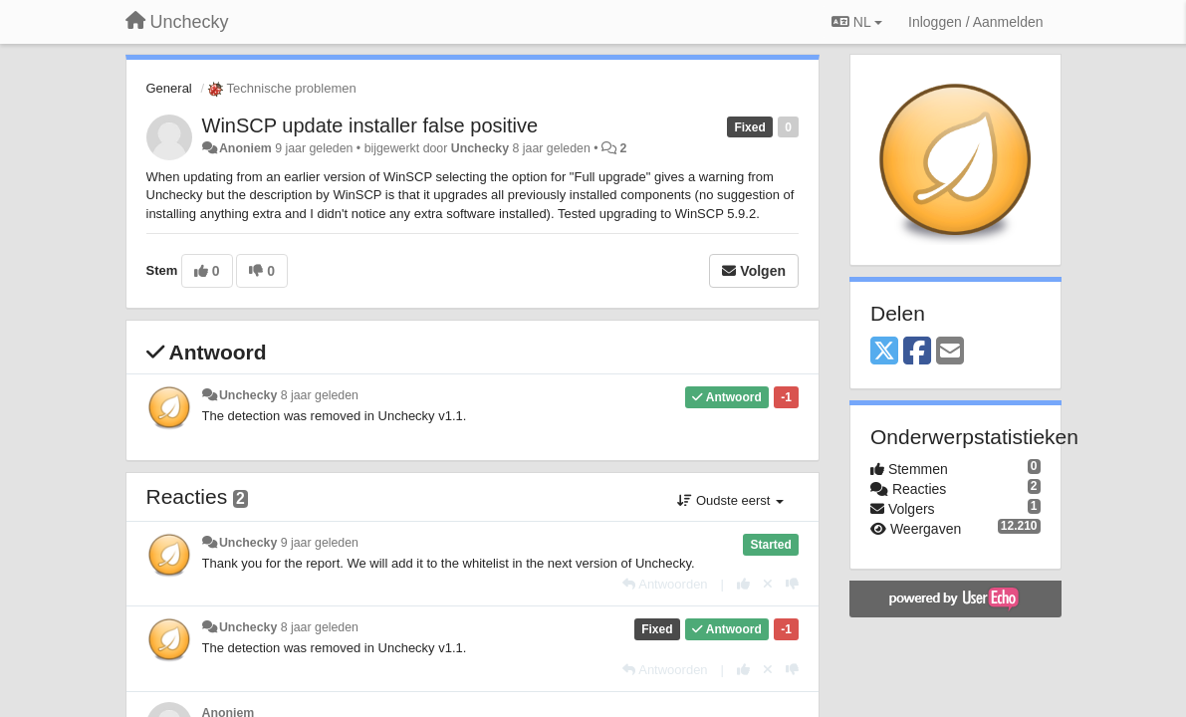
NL (856, 22)
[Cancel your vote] (768, 584)
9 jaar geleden (319, 543)
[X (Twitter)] (884, 352)
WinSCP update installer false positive (370, 125)
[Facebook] (917, 352)
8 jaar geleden (319, 395)
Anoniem (245, 148)
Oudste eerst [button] (730, 500)
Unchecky (480, 148)
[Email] (950, 352)
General (169, 88)
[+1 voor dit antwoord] (743, 584)
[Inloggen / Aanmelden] (975, 22)
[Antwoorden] (664, 584)
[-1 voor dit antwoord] (792, 584)
